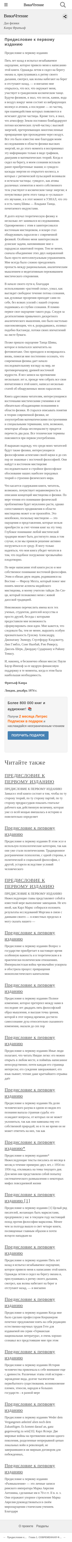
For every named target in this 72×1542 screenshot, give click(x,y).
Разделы (42, 1526)
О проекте (26, 1526)
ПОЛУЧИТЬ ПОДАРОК (28, 735)
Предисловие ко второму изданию (27, 1537)
